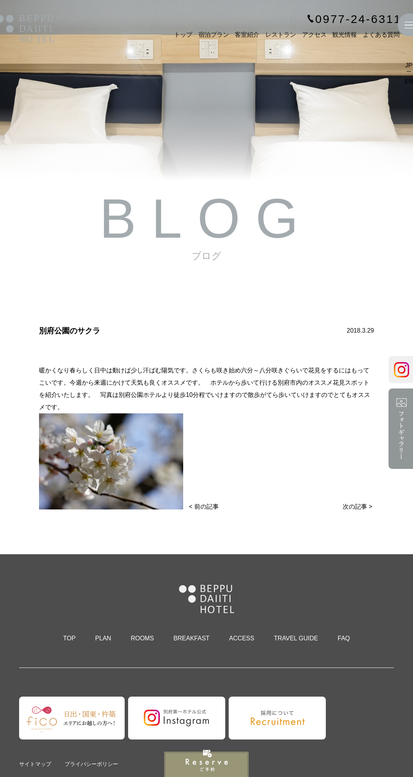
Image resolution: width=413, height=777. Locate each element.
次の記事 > (357, 506)
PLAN (103, 638)
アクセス (314, 34)
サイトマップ (35, 764)
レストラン (280, 34)
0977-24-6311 (358, 19)
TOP (69, 638)
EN (409, 81)
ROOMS (142, 638)
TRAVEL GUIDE (296, 638)
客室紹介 (247, 34)
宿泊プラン (213, 34)
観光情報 (344, 34)
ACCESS (241, 638)
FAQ (344, 638)
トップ (183, 34)
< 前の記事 (204, 506)
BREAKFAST (192, 638)
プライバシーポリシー (91, 764)
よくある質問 (381, 34)
